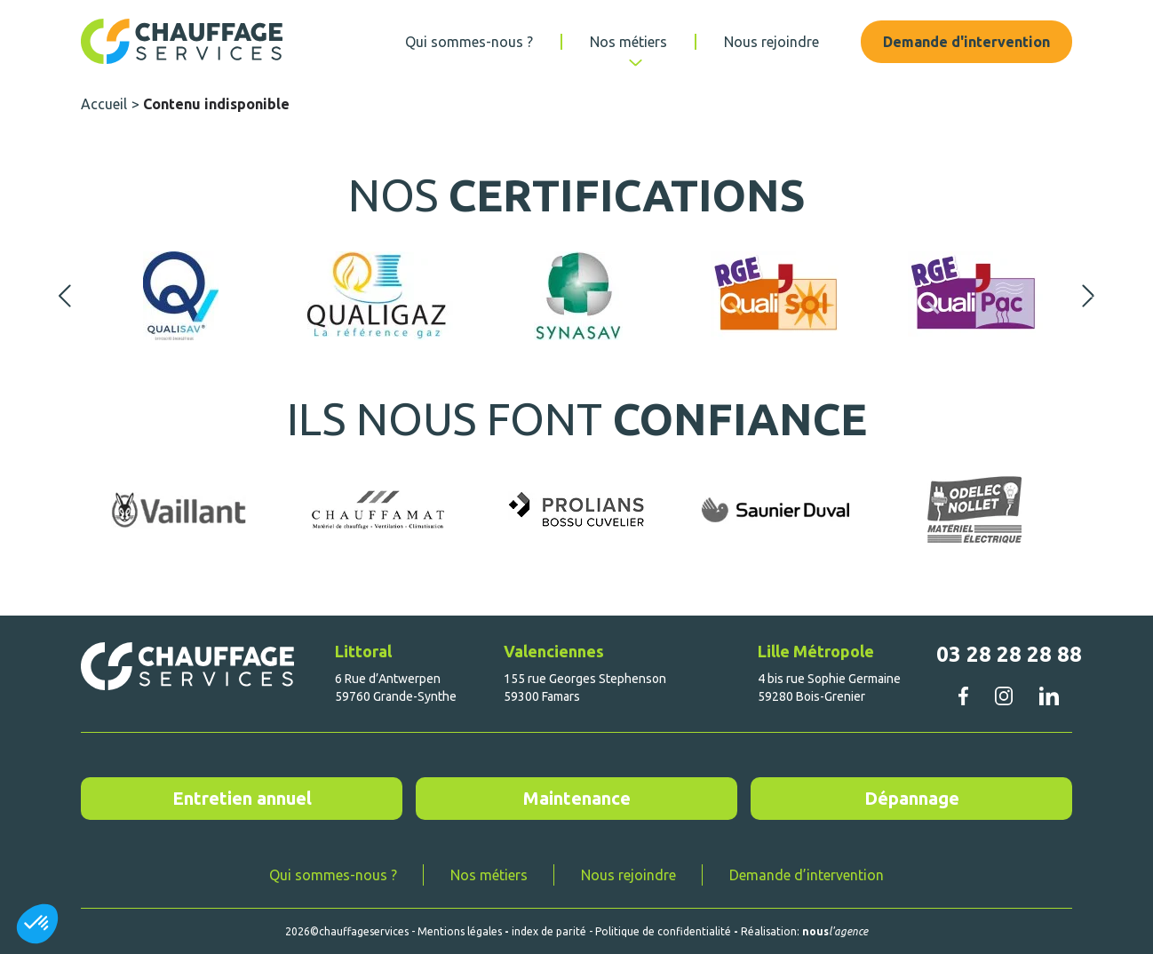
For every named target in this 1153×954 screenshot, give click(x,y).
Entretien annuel (242, 798)
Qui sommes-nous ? (469, 42)
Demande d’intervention (806, 875)
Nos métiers (628, 42)
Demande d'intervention (966, 42)
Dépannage (911, 798)
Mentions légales (459, 931)
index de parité (549, 931)
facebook (962, 695)
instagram (1004, 695)
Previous (65, 295)
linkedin (1048, 696)
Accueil (104, 104)
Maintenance (577, 798)
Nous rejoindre (771, 42)
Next (1088, 295)
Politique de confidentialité (663, 931)
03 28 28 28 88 (1009, 654)
